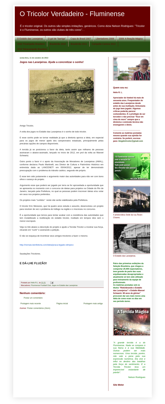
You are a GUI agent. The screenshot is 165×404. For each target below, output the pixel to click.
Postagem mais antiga (93, 303)
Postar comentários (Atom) (38, 308)
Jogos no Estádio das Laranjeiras (65, 285)
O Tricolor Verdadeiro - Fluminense (72, 14)
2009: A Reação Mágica (131, 38)
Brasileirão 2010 (57, 44)
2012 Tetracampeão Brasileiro (32, 49)
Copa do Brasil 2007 (80, 38)
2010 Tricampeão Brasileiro (31, 44)
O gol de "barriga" (57, 38)
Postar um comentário (33, 298)
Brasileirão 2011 (79, 44)
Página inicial (62, 303)
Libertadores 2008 (105, 38)
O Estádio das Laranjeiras (30, 38)
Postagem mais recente (30, 303)
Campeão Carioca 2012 (104, 44)
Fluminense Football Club (41, 285)
